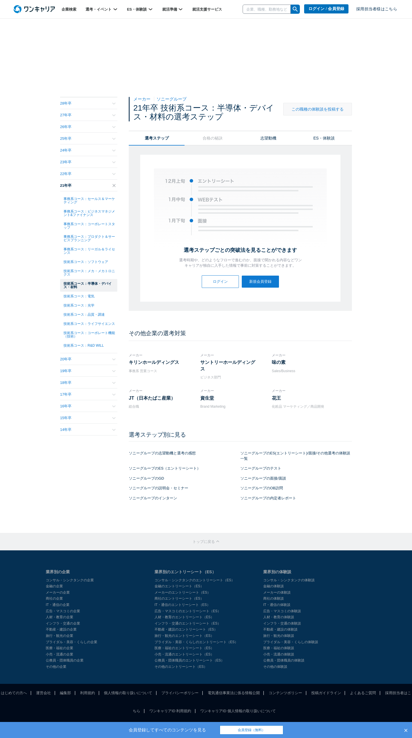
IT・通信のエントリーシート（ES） (182, 605)
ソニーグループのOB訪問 (261, 488)
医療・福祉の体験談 (278, 648)
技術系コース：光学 (79, 305)
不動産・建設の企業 (61, 629)
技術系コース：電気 (79, 296)
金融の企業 (54, 586)
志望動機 (268, 138)
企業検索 (69, 9)
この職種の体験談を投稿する (318, 109)
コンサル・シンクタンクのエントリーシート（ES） (194, 580)
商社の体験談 (273, 598)
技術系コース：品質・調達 (84, 315)
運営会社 (43, 693)
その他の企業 (56, 667)
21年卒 (88, 185)
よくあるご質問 (363, 693)
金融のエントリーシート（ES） (179, 586)
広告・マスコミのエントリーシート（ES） (187, 611)
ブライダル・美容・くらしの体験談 (290, 642)
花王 (276, 398)
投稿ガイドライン (326, 693)
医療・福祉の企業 (59, 648)
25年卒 (88, 138)
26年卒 (88, 127)
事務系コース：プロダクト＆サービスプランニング (89, 238)
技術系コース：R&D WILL (84, 346)
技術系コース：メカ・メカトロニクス (89, 272)
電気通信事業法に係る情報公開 (234, 693)
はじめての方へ (14, 693)
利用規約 (87, 693)
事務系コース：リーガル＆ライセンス (89, 251)
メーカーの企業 (58, 592)
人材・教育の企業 (59, 617)
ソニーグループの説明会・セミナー (158, 488)
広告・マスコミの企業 (63, 611)
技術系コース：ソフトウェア (86, 262)
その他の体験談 (275, 667)
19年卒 (88, 371)
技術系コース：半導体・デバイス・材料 (88, 285)
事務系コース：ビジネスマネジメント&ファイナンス (89, 213)
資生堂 (207, 398)
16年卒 (88, 406)
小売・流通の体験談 (278, 654)
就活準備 (172, 9)
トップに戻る (206, 541)
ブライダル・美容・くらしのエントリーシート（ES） (196, 642)
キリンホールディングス (154, 362)
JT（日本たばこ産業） (152, 398)
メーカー (142, 99)
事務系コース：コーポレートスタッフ (89, 225)
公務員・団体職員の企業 (65, 660)
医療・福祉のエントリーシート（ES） (184, 648)
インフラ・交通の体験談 (282, 623)
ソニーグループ (172, 99)
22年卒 (88, 174)
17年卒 (88, 394)
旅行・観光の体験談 (278, 636)
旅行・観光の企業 (59, 636)
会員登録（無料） (251, 730)
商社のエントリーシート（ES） (179, 598)
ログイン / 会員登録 (326, 9)
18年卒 (88, 382)
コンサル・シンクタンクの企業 (70, 580)
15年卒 (88, 418)
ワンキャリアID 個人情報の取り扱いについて (238, 711)
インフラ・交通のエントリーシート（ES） (187, 623)
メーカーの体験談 (277, 592)
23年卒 (88, 162)
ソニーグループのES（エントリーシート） (165, 468)
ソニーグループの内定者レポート (268, 498)
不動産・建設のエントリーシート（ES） (185, 629)
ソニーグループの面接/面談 (263, 478)
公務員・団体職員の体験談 (283, 660)
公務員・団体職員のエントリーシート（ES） (189, 660)
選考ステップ (157, 138)
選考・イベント (102, 9)
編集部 (65, 693)
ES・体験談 (140, 9)
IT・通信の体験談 (276, 605)
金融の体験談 (273, 586)
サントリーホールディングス (227, 365)
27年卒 (88, 115)
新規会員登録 (260, 281)
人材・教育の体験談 (278, 617)
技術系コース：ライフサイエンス (89, 324)
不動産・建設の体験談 (280, 629)
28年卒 (88, 103)
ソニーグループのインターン (153, 498)
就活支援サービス (207, 9)
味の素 (279, 362)
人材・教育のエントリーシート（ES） (184, 617)
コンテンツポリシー (285, 693)
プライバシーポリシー (180, 693)
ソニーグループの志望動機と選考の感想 (162, 453)
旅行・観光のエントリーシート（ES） (184, 636)
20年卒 (88, 359)
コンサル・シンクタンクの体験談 (289, 580)
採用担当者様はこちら (376, 9)
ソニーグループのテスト (260, 468)
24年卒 (88, 150)
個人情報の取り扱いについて (128, 693)
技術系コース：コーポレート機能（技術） (89, 334)
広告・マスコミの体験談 (282, 611)
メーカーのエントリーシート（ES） (182, 592)
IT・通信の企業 (58, 605)
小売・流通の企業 (59, 654)
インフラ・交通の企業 (63, 623)
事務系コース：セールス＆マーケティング (89, 200)
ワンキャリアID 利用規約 (170, 711)
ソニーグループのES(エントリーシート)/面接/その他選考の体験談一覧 (295, 456)
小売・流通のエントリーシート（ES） (184, 654)
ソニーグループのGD (146, 478)
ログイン (220, 281)
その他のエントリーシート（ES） (180, 667)
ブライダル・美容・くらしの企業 (71, 642)
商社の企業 (54, 598)
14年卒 (88, 429)
